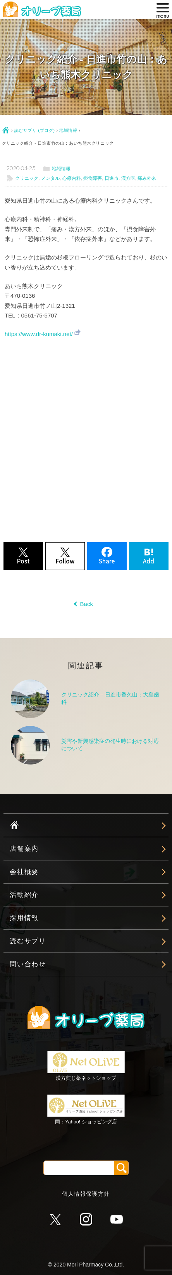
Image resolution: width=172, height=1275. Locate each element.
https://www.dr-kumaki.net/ (39, 334)
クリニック (26, 178)
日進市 (112, 178)
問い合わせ (28, 964)
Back (85, 604)
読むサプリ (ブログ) (34, 130)
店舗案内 (24, 848)
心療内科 (71, 178)
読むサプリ (28, 941)
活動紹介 (24, 894)
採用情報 (24, 918)
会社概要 (24, 872)
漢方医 (128, 178)
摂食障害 (92, 178)
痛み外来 (147, 178)
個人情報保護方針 (86, 1194)
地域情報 (68, 130)
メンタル (50, 178)
